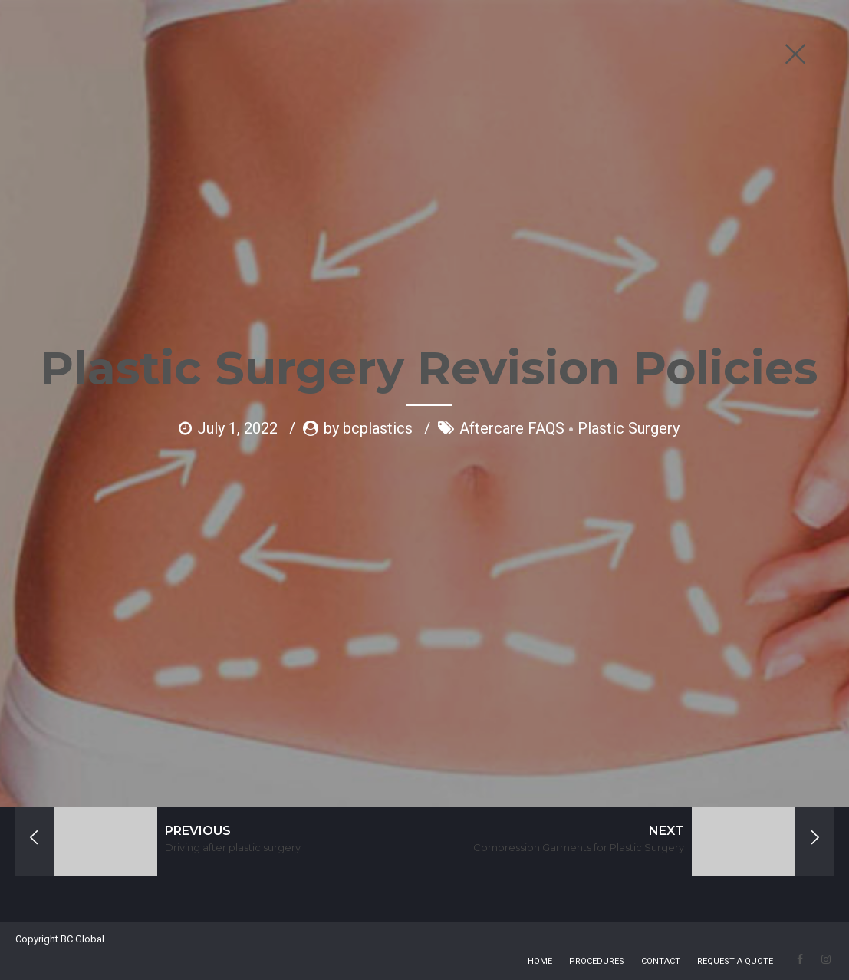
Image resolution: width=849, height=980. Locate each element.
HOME (540, 961)
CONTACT (660, 961)
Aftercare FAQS (511, 304)
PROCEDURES (596, 961)
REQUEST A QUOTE (735, 961)
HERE (221, 698)
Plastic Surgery (629, 304)
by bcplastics (368, 304)
